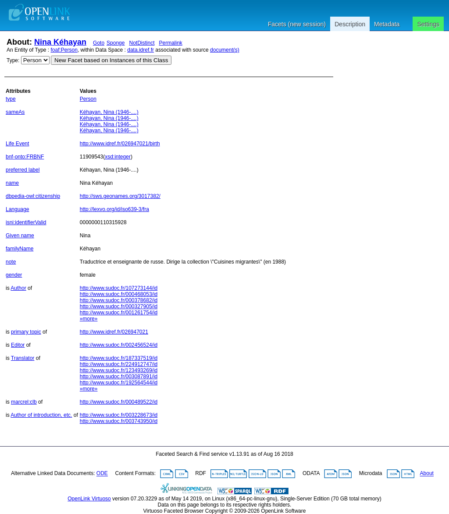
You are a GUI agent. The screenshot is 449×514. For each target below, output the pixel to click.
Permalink (170, 43)
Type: (13, 60)
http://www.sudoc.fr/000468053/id (118, 294)
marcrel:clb (24, 402)
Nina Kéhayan (60, 42)
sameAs (15, 112)
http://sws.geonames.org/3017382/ (120, 196)
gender (14, 275)
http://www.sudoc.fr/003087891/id (118, 376)
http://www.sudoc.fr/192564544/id (118, 383)
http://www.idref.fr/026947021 (114, 332)
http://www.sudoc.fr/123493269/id (118, 370)
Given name (20, 235)
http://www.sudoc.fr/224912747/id (118, 364)
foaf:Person (64, 50)
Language (17, 209)
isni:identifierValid (26, 222)
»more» (89, 319)
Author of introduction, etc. (41, 415)
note (11, 262)
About (427, 474)
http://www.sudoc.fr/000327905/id (118, 306)
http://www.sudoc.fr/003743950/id (118, 421)
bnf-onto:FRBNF (25, 157)
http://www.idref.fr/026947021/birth (120, 144)
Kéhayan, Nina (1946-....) (109, 112)
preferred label (22, 170)
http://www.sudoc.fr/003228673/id (118, 415)
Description (350, 24)
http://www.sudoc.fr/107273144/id (118, 288)
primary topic (26, 332)
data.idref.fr (140, 50)
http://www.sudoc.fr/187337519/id (118, 358)
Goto (98, 43)
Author (18, 288)
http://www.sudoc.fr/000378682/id (118, 300)
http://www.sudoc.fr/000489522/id (118, 402)
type (11, 99)
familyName (19, 249)
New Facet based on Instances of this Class (111, 60)
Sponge (116, 43)
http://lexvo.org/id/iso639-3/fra (114, 209)
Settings (428, 24)
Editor (18, 345)
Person (88, 99)
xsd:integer (118, 157)
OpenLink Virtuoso (89, 499)
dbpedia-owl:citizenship (33, 196)
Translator (23, 358)
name (12, 183)
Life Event (17, 144)
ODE (102, 474)
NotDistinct (141, 43)
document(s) (224, 50)
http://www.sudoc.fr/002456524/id (118, 345)
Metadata (386, 24)
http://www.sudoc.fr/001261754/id (118, 313)
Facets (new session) (297, 24)
